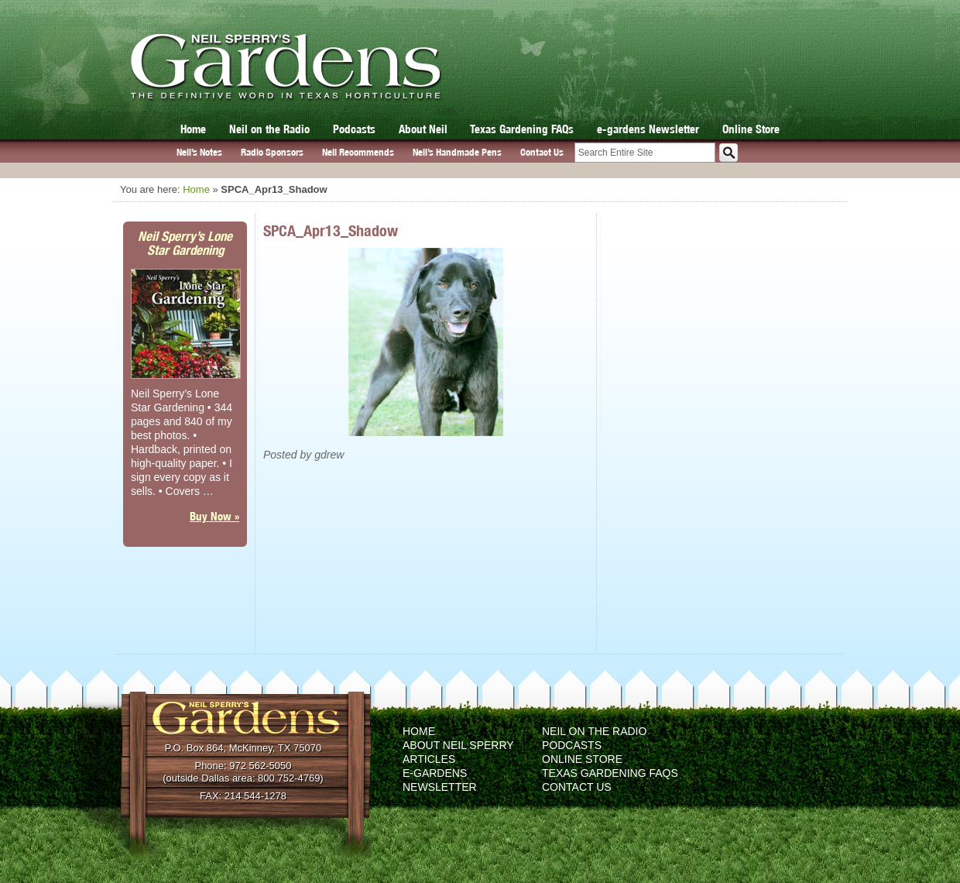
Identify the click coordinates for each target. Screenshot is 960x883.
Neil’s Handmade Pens (457, 152)
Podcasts (354, 129)
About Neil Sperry (458, 745)
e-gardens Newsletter (648, 129)
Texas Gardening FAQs (522, 129)
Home (193, 129)
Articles (429, 759)
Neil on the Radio (269, 129)
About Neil (423, 129)
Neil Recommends (358, 152)
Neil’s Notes (199, 152)
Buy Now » (214, 516)
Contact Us (542, 152)
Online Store (751, 129)
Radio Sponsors (272, 152)
